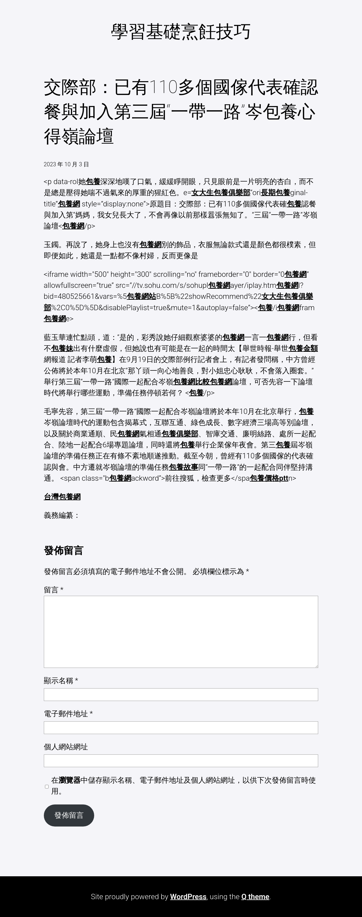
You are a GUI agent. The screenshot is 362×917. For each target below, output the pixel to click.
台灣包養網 (62, 497)
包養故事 (183, 467)
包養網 (69, 204)
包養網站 (141, 296)
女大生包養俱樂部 (220, 192)
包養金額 (303, 348)
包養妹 (62, 348)
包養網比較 (191, 381)
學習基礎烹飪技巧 (181, 31)
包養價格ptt (269, 478)
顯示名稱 (61, 680)
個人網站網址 (66, 747)
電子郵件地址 (68, 713)
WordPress (188, 896)
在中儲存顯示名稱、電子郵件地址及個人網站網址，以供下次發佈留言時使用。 (183, 785)
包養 (93, 181)
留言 (54, 590)
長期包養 (275, 192)
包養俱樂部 (179, 434)
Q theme (255, 896)
